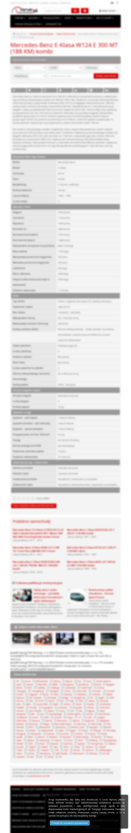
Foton (38, 695)
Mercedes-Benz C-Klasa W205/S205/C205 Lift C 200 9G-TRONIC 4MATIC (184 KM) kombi (36, 561)
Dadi (43, 689)
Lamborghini (40, 708)
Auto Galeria (40, 804)
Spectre (20, 737)
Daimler (83, 689)
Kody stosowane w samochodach (33, 792)
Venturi (32, 744)
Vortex (72, 744)
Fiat (18, 695)
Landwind (85, 708)
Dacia (33, 689)
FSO (48, 695)
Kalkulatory (71, 785)
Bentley (32, 679)
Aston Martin (98, 676)
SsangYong (47, 737)
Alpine (66, 676)
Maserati (47, 715)
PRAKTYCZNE (83, 17)
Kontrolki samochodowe (28, 798)
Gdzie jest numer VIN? (36, 779)
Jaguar (59, 705)
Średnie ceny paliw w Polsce (29, 810)
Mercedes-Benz (24, 718)
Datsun (106, 689)
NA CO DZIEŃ (103, 17)
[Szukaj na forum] (56, 10)
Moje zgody (89, 829)
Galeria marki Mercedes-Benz (37, 622)
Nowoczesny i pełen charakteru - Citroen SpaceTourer (101, 588)
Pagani (29, 724)
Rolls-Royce (35, 731)
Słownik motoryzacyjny (90, 792)
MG (69, 718)
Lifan (108, 708)
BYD (18, 682)
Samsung (96, 731)
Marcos (89, 711)
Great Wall (21, 698)
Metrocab (57, 718)
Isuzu (31, 705)
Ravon (91, 727)
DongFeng (65, 692)
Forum (16, 779)
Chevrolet (63, 685)
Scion (18, 734)
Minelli (79, 718)
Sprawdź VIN (64, 792)
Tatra (19, 740)
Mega (100, 715)
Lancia (55, 708)
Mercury (42, 718)
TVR (101, 740)
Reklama (39, 829)
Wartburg (86, 744)
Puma (59, 727)
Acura (27, 676)
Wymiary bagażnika (64, 779)
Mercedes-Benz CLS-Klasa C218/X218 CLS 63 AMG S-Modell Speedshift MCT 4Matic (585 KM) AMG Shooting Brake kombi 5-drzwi (38, 529)
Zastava (60, 747)
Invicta (88, 702)
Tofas (65, 740)
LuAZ (50, 711)
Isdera (19, 705)
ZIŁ (80, 747)
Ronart (50, 731)
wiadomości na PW (22, 766)
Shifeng (41, 734)
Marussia (20, 715)
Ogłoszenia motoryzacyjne (29, 817)
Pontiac (109, 724)
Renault (20, 731)
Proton (47, 727)
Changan (98, 682)
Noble (89, 721)
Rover (62, 731)
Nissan (77, 721)
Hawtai (69, 698)
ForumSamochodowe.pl (43, 826)
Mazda (74, 715)
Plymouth (95, 724)
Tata (107, 737)
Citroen (90, 685)
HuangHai (21, 702)
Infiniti (62, 702)
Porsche (20, 727)
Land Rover (69, 708)
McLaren (87, 715)
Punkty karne (20, 804)
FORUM (20, 17)
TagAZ (85, 737)
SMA (81, 734)
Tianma (41, 740)
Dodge (51, 692)
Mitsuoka (20, 721)
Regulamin (51, 829)
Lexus (98, 708)
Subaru (61, 737)
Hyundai (50, 702)
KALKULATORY (51, 17)
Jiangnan (81, 705)
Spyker (33, 737)
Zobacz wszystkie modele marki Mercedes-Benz (34, 501)
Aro (76, 676)
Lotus (31, 711)
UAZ (111, 740)
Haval (57, 698)
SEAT (29, 734)
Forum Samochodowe (40, 33)
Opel (18, 724)
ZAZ (71, 747)
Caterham (73, 682)
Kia (101, 705)
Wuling (35, 747)
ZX (99, 747)
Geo (101, 695)
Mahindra (75, 711)
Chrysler (77, 685)
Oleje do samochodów (26, 785)
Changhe (37, 685)
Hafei (35, 698)
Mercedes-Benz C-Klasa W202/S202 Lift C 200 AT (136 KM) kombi (91, 527)
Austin (19, 679)
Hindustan (83, 698)
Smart (91, 734)
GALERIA (33, 17)
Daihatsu (68, 689)
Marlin (101, 711)
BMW (43, 679)
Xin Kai (47, 747)
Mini (89, 718)
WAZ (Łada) (102, 744)
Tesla (30, 740)
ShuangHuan (56, 734)
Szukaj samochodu (106, 75)
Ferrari (107, 692)
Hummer (36, 702)
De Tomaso (22, 692)
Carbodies (57, 682)
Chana (86, 682)
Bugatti (96, 679)
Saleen (83, 731)
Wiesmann (21, 747)
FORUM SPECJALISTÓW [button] (28, 24)
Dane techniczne (63, 33)
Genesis (89, 695)
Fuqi (57, 695)
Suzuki (73, 737)
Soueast (104, 734)
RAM (80, 727)
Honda (109, 698)
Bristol (84, 679)
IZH (41, 705)
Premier (34, 727)
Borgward (56, 679)
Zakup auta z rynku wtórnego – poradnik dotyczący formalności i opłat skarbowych (48, 590)
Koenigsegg (22, 708)
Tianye (53, 740)
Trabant (90, 740)
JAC (49, 705)
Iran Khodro (103, 702)
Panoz (41, 724)
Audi (113, 676)
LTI (41, 711)
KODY (68, 17)
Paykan (53, 724)
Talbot (97, 737)
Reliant (102, 727)
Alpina (55, 676)
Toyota (77, 740)
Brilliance (71, 679)
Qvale (70, 727)
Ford (27, 695)
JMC (93, 705)
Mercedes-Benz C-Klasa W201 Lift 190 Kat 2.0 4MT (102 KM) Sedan (91, 559)
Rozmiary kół (51, 785)
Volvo (61, 744)
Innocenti (75, 702)
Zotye (90, 747)
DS (77, 692)
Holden (97, 698)
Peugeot (80, 724)
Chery (50, 685)
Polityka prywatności (70, 829)
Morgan (52, 721)
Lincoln (19, 711)
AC (17, 676)
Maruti (34, 715)
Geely (77, 695)
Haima (46, 698)
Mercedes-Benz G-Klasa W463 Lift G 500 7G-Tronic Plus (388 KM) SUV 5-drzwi (38, 544)
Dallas (95, 689)
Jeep (70, 705)
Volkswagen (47, 744)
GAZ (67, 695)
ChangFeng (22, 685)
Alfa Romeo (41, 676)
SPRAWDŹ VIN (52, 24)
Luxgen (61, 711)
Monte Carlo (37, 721)
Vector (19, 744)
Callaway (42, 682)
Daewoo (54, 689)
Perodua (66, 724)
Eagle (87, 692)
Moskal (65, 721)
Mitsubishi (101, 718)
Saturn (109, 731)
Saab (72, 731)
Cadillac (29, 682)
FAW (97, 692)
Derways (38, 692)
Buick (108, 679)
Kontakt (102, 829)
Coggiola (20, 689)
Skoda (70, 734)
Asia (85, 676)
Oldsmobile (103, 721)
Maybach (61, 715)
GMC (110, 695)
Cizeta (102, 685)
